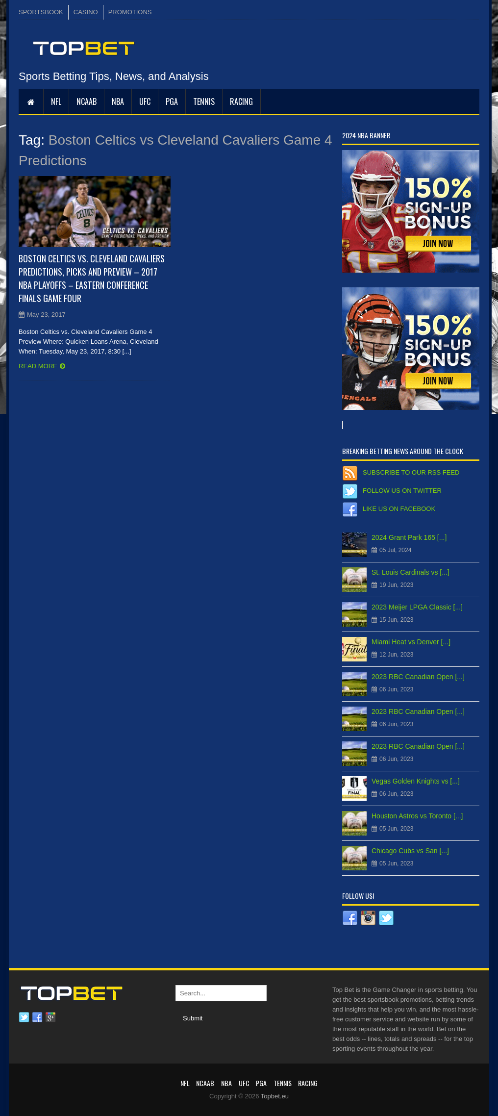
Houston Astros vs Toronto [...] (417, 816)
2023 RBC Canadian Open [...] (418, 677)
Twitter (24, 1017)
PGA (172, 101)
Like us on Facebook (399, 508)
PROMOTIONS (130, 12)
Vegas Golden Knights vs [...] (416, 781)
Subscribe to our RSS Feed (411, 472)
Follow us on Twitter (402, 490)
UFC (144, 101)
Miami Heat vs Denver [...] (411, 642)
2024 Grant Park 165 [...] (409, 537)
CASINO (86, 12)
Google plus (50, 1017)
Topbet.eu (275, 1096)
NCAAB (86, 101)
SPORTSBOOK (41, 12)
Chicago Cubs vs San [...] (410, 851)
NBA (118, 101)
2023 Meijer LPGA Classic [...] (417, 607)
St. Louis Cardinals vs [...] (410, 572)
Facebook (37, 1017)
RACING (241, 101)
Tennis (204, 101)
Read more (38, 366)
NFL (56, 101)
